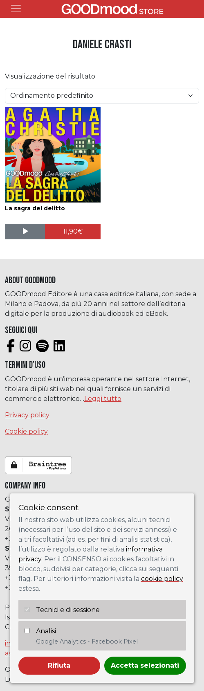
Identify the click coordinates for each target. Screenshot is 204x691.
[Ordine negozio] (102, 96)
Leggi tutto (102, 399)
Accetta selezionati (145, 665)
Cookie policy (26, 431)
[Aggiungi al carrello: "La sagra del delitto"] (72, 231)
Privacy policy (27, 415)
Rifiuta (59, 665)
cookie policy (162, 579)
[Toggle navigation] (16, 8)
